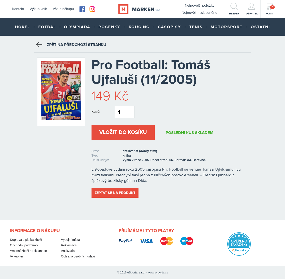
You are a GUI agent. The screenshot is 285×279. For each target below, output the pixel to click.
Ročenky (109, 26)
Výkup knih (38, 9)
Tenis (196, 26)
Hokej (22, 26)
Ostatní (260, 26)
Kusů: (96, 112)
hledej (234, 9)
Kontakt (18, 9)
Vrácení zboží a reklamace (28, 251)
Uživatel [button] (252, 9)
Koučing (139, 26)
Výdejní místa (70, 239)
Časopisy (169, 26)
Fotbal (47, 26)
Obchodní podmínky (24, 245)
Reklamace (69, 245)
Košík (270, 9)
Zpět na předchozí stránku (71, 44)
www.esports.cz (158, 272)
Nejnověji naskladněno (199, 12)
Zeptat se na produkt (115, 193)
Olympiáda (77, 26)
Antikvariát (68, 251)
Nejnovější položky (199, 5)
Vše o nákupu (63, 9)
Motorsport (226, 26)
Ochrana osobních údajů (78, 256)
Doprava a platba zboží (26, 239)
